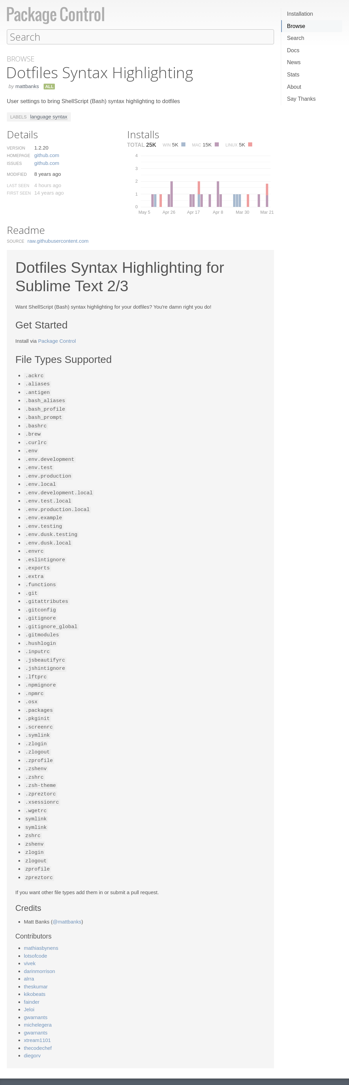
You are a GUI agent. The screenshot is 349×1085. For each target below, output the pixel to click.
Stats (293, 75)
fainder (32, 981)
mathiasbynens (41, 927)
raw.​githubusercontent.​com (58, 240)
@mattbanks (66, 900)
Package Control (57, 340)
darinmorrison (39, 950)
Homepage (18, 155)
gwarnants (35, 996)
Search (295, 38)
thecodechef (38, 1027)
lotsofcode (35, 935)
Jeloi (29, 988)
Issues (14, 163)
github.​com (46, 155)
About (294, 87)
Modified (17, 174)
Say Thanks (301, 99)
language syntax (48, 116)
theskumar (36, 965)
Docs (293, 50)
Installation (300, 14)
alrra (29, 957)
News (294, 62)
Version (16, 147)
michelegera (38, 1003)
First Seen (19, 193)
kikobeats (34, 973)
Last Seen (18, 185)
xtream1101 (37, 1019)
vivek (29, 942)
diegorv (32, 1034)
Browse (296, 26)
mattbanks (27, 86)
